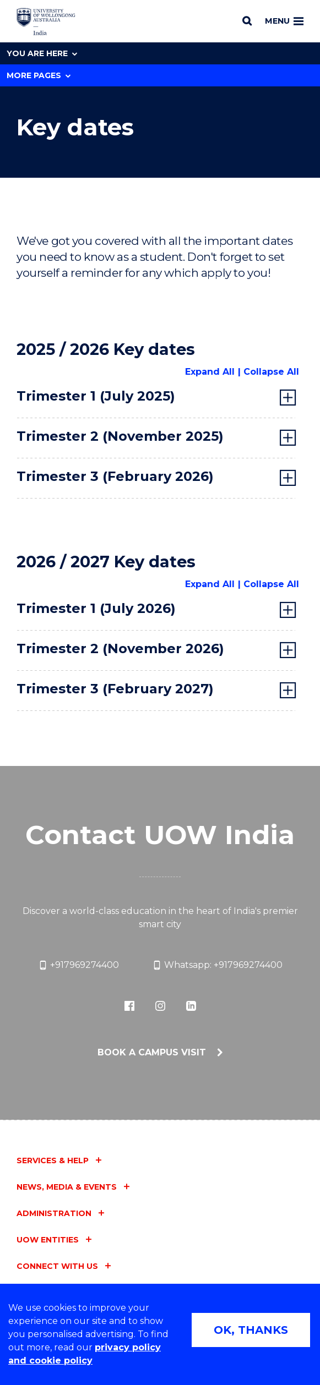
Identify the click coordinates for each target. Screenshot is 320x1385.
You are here (42, 53)
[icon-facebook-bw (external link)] (129, 1005)
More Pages (38, 75)
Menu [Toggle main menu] (284, 21)
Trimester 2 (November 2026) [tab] (120, 648)
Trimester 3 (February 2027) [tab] (115, 689)
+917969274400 (78, 965)
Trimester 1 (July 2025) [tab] (96, 396)
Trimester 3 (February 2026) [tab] (115, 476)
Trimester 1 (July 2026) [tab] (96, 608)
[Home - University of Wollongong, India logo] (46, 21)
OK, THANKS (251, 1330)
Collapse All (271, 371)
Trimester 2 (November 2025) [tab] (120, 436)
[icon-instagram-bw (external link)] (160, 1005)
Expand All (210, 371)
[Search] (247, 20)
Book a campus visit (153, 1052)
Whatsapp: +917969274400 (217, 965)
